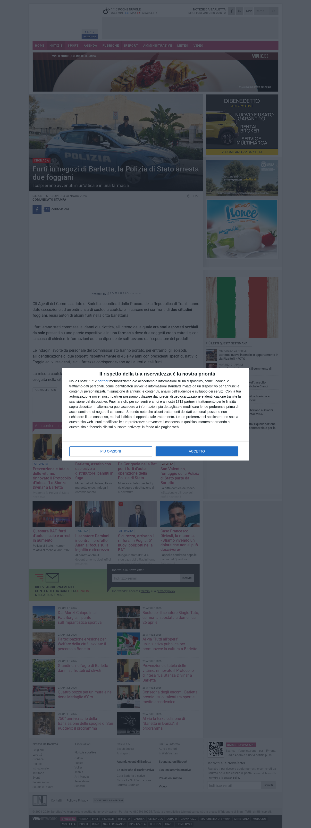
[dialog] (155, 414)
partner (103, 381)
